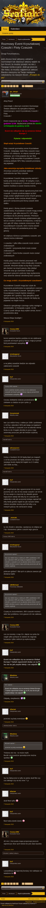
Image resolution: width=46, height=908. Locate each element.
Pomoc (43, 899)
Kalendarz (15, 29)
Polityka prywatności (39, 902)
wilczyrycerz (14, 448)
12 (23, 86)
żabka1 (11, 853)
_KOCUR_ (14, 518)
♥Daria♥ (13, 709)
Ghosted (5, 853)
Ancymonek (14, 413)
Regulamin (29, 902)
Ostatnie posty (7, 33)
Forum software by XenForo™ (28, 903)
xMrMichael (14, 585)
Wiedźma (13, 675)
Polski (3, 899)
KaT (11, 377)
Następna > (28, 86)
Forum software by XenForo (10, 903)
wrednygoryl (14, 354)
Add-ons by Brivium (7, 905)
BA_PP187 (14, 92)
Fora (5, 29)
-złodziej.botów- (8, 725)
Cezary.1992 (14, 329)
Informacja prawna (33, 899)
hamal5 (5, 439)
